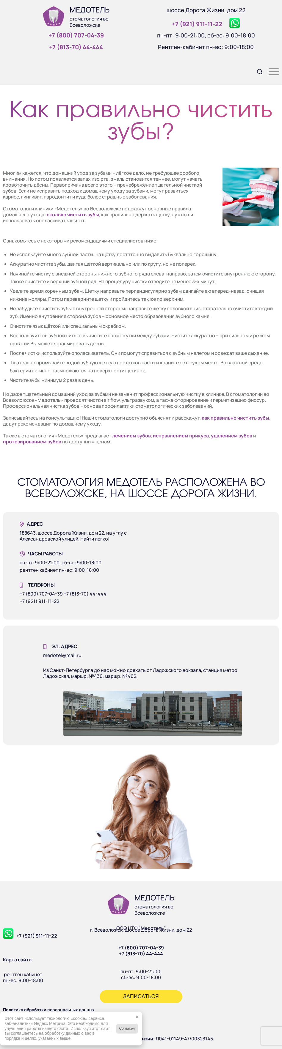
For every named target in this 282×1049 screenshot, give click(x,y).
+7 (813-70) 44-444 (141, 953)
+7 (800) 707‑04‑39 (76, 35)
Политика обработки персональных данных (49, 1009)
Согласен (127, 1028)
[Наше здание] (152, 713)
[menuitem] (257, 71)
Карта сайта (17, 959)
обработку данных (63, 1033)
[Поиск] (257, 71)
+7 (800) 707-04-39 (141, 947)
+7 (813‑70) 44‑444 (76, 47)
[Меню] (271, 71)
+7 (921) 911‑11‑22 (197, 24)
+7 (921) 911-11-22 (36, 936)
